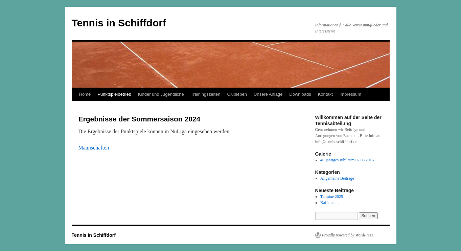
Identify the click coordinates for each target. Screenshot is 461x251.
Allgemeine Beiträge (337, 178)
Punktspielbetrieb (114, 94)
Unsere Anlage (268, 94)
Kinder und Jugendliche (161, 94)
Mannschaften (93, 148)
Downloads (300, 94)
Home (85, 94)
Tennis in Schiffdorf (119, 22)
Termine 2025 (331, 196)
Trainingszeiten (206, 94)
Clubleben (237, 94)
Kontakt (325, 94)
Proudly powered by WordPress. (348, 235)
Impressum (350, 94)
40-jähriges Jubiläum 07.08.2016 (347, 160)
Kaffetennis (329, 202)
